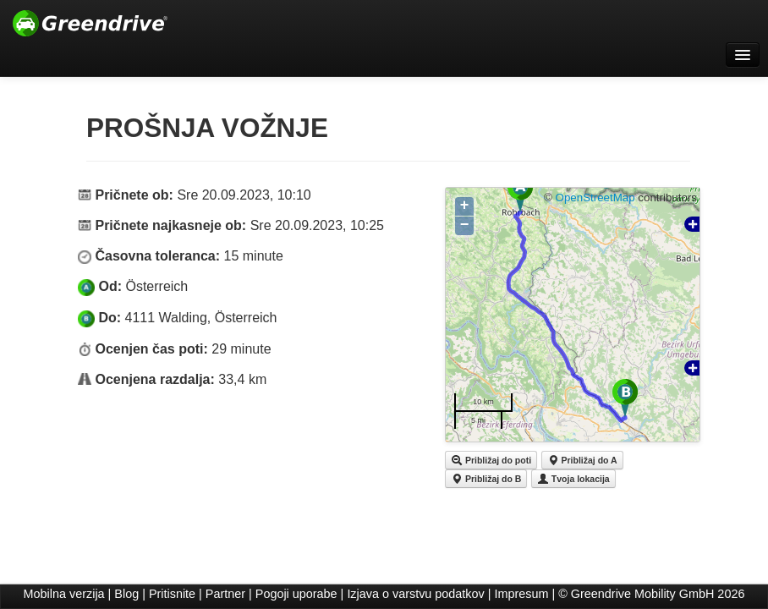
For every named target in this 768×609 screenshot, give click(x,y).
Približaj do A (582, 460)
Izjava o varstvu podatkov (415, 594)
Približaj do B (486, 479)
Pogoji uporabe (296, 594)
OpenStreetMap (595, 197)
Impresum (522, 594)
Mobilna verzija (64, 594)
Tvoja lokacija (573, 479)
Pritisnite (172, 594)
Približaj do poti (491, 460)
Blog (126, 594)
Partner (225, 594)
